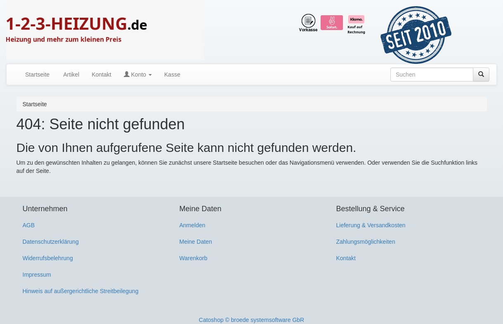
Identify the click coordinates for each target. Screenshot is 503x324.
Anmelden (192, 225)
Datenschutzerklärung (51, 241)
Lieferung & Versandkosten (371, 225)
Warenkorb (193, 258)
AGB (29, 225)
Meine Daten (195, 241)
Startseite (37, 74)
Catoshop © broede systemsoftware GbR (251, 320)
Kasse (172, 74)
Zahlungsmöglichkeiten (365, 241)
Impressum (37, 274)
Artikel (70, 74)
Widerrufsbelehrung (48, 258)
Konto (138, 74)
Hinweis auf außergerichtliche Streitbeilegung (81, 291)
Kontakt (101, 74)
